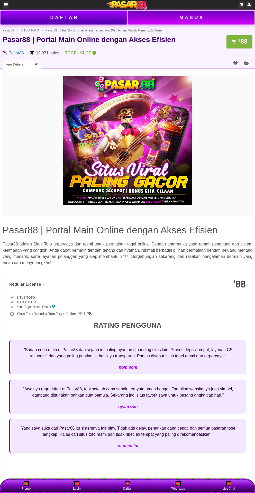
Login (77, 485)
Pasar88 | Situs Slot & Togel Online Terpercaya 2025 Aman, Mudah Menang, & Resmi (103, 30)
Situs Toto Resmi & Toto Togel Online (54, 313)
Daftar (127, 485)
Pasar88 (8, 30)
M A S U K (191, 17)
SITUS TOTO (30, 30)
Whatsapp (178, 485)
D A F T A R (63, 17)
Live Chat (229, 485)
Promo (26, 485)
